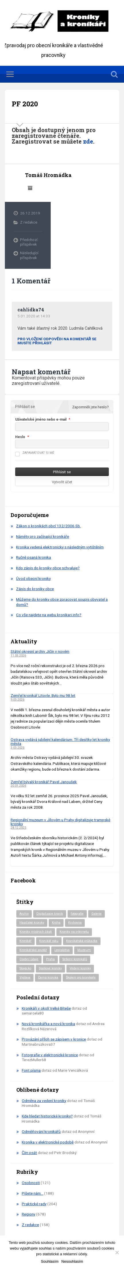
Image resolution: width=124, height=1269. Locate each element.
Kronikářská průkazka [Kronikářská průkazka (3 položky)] (81, 941)
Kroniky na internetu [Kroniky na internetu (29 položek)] (74, 932)
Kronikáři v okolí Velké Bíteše (46, 1008)
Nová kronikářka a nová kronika (48, 1023)
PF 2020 (25, 103)
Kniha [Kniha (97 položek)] (56, 922)
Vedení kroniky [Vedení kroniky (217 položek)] (80, 968)
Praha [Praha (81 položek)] (50, 959)
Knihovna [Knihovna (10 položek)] (75, 922)
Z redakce (28, 222)
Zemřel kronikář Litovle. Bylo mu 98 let (43, 695)
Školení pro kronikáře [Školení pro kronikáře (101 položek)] (81, 977)
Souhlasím (49, 1261)
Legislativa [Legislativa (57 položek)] (62, 950)
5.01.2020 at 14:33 (33, 316)
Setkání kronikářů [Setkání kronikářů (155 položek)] (74, 959)
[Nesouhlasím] (117, 1252)
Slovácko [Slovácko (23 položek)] (25, 968)
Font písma (31, 1070)
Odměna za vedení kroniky (44, 1100)
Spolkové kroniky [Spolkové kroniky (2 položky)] (50, 968)
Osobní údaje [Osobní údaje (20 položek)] (28, 959)
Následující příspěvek (29, 255)
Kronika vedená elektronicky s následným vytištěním (60, 547)
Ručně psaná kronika (33, 557)
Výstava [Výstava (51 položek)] (24, 977)
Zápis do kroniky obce (35, 588)
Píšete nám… (32, 1193)
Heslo (20, 437)
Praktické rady (34, 1204)
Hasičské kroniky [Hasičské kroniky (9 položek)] (31, 922)
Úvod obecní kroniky (33, 578)
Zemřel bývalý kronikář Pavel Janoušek (44, 781)
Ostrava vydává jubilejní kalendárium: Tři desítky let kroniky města (60, 741)
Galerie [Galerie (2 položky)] (96, 914)
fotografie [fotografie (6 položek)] (77, 914)
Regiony (28, 1214)
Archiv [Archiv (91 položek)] (24, 914)
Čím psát (29, 1152)
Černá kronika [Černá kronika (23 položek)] (48, 977)
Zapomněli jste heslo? (90, 407)
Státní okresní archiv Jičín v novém (40, 651)
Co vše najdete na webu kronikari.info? (48, 614)
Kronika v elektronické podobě (48, 1142)
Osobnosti (31, 1182)
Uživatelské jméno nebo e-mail (40, 419)
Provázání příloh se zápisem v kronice (54, 1039)
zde (88, 141)
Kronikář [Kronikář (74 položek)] (25, 941)
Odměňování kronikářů (41, 1131)
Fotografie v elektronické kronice (50, 1055)
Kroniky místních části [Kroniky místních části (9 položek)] (35, 932)
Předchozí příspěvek (29, 241)
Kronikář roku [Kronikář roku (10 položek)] (48, 941)
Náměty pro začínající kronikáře (42, 536)
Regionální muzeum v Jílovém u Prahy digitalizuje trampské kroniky (60, 822)
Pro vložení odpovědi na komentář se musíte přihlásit (57, 341)
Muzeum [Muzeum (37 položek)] (84, 950)
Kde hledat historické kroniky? (47, 1116)
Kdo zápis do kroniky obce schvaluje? (48, 568)
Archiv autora (30, 188)
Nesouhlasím (72, 1261)
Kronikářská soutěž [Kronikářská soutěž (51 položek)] (33, 950)
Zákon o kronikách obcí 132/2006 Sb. (48, 526)
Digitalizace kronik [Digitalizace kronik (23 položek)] (49, 914)
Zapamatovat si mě (34, 452)
